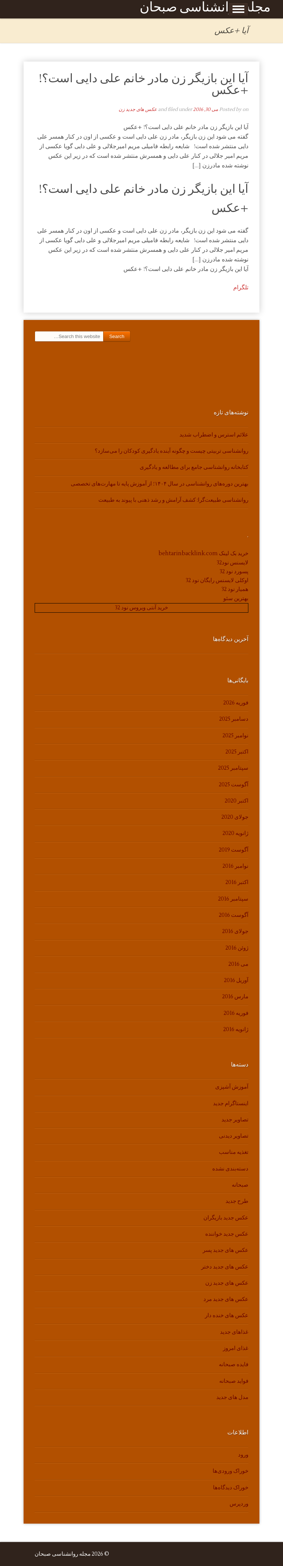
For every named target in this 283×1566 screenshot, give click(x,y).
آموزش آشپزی (231, 1086)
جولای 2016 (235, 931)
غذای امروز (235, 1348)
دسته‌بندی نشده (230, 1168)
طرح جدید (237, 1201)
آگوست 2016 (233, 915)
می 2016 (238, 964)
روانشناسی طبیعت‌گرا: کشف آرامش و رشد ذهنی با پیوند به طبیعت (173, 500)
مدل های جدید (232, 1397)
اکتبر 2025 (237, 751)
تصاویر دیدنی (233, 1135)
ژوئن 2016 (237, 947)
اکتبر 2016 (237, 882)
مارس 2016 (235, 996)
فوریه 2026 (235, 702)
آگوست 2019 (233, 849)
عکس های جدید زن (138, 109)
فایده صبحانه (233, 1364)
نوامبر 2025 (235, 735)
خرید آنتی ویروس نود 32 (141, 607)
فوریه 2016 (236, 1013)
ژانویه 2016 (235, 1029)
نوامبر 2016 (235, 866)
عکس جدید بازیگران (225, 1217)
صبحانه (240, 1185)
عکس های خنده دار (226, 1315)
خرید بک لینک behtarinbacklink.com (203, 553)
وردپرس (239, 1503)
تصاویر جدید (234, 1119)
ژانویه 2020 (235, 833)
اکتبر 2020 (236, 800)
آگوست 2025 (233, 784)
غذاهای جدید (234, 1332)
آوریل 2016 (236, 980)
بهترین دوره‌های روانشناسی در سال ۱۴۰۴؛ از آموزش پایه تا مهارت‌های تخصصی (159, 483)
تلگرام (240, 287)
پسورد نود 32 (234, 571)
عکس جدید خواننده (226, 1234)
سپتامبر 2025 (233, 768)
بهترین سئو (235, 598)
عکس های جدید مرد (225, 1299)
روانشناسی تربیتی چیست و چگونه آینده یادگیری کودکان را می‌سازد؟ (171, 451)
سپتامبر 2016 (233, 898)
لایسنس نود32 (232, 562)
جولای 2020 (234, 817)
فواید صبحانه (233, 1381)
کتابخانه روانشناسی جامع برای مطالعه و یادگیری (194, 467)
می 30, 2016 (205, 109)
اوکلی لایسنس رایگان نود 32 (217, 580)
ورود (243, 1454)
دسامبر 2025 (233, 719)
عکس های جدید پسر (225, 1250)
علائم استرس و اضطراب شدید (213, 434)
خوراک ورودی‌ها (230, 1471)
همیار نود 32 (234, 589)
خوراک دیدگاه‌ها (230, 1487)
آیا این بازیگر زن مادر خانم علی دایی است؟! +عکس (143, 84)
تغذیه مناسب (233, 1152)
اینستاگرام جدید (230, 1103)
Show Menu (238, 9)
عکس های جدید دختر (224, 1266)
